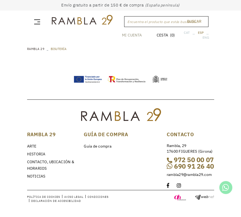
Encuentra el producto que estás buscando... (163, 22)
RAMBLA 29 (36, 49)
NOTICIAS (36, 176)
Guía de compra (97, 146)
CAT (186, 33)
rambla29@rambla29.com (189, 174)
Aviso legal (73, 196)
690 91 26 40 (190, 166)
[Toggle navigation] (36, 21)
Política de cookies (43, 196)
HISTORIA (36, 154)
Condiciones (98, 196)
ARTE (32, 146)
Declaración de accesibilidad (56, 200)
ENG (205, 37)
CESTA (166, 35)
